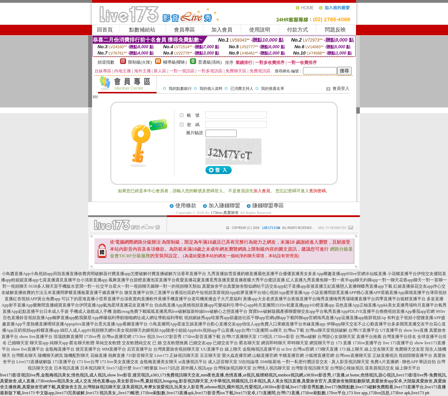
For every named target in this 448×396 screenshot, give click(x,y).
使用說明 (259, 30)
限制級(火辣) (140, 62)
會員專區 (184, 30)
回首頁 (105, 30)
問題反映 (335, 30)
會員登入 (340, 88)
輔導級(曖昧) (175, 62)
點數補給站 (142, 30)
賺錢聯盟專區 (268, 205)
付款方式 (297, 30)
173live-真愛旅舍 (225, 212)
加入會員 (221, 30)
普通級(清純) (210, 62)
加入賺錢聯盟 (224, 205)
